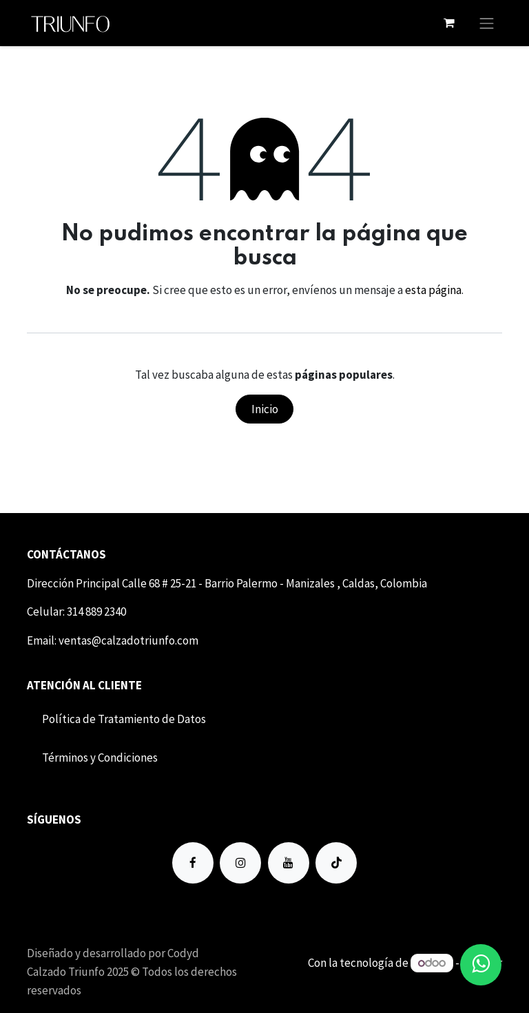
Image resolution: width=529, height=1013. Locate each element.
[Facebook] (193, 863)
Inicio (264, 409)
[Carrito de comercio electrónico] (449, 23)
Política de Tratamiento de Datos (124, 719)
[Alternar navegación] (487, 23)
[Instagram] (240, 863)
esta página (433, 289)
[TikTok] (336, 863)
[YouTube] (288, 863)
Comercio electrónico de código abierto (404, 980)
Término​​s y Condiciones (100, 757)
